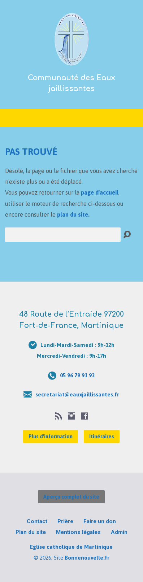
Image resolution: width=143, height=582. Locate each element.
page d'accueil (99, 192)
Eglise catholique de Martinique (71, 547)
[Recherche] (63, 234)
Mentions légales (78, 532)
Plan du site (31, 532)
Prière (65, 521)
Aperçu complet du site (71, 497)
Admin (119, 532)
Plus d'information (51, 436)
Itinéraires (101, 436)
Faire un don (99, 521)
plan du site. (73, 214)
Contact (37, 521)
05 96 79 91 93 (77, 375)
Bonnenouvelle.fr (87, 558)
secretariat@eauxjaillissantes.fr (77, 394)
